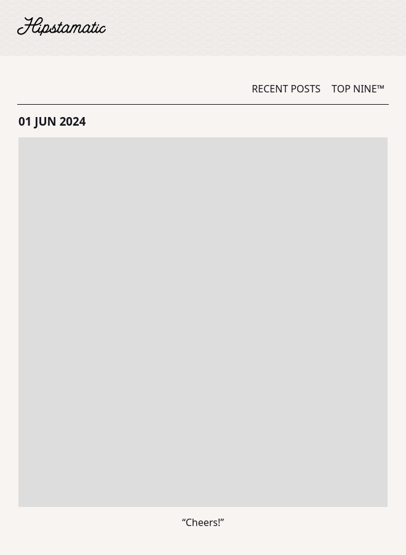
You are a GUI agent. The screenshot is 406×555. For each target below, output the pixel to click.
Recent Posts (286, 88)
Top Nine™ (358, 88)
